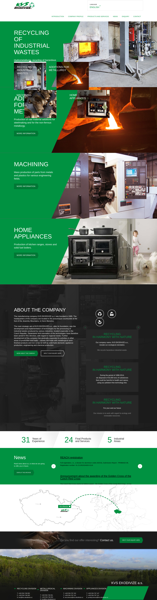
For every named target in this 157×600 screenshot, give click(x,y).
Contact (120, 15)
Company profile (59, 15)
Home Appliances (127, 67)
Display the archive (24, 463)
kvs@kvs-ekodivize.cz (25, 587)
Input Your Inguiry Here (52, 352)
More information (26, 132)
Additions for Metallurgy (62, 67)
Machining (94, 65)
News (98, 15)
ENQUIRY (109, 15)
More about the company (26, 352)
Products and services (81, 15)
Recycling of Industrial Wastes (30, 68)
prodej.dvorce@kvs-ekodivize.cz (98, 587)
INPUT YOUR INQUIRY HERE (131, 530)
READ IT (96, 455)
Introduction (41, 15)
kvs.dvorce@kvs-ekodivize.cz (74, 587)
